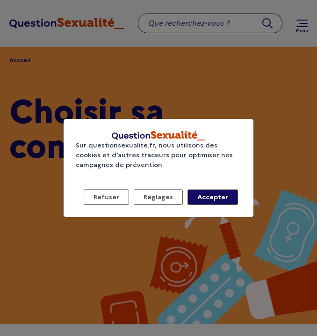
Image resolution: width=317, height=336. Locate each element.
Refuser (106, 197)
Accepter (212, 197)
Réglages (158, 197)
